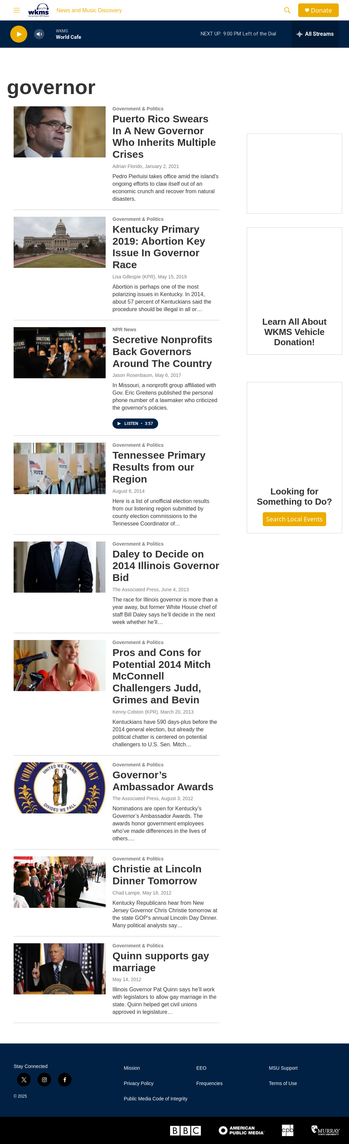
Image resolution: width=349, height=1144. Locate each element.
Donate (321, 10)
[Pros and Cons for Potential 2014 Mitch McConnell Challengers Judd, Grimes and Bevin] (60, 665)
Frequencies (209, 1083)
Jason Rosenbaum (132, 375)
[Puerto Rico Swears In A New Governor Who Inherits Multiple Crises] (60, 131)
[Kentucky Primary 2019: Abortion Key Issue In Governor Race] (60, 242)
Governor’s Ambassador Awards (163, 780)
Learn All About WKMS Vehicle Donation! (294, 332)
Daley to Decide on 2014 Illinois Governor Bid (165, 565)
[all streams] (315, 34)
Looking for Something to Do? (294, 496)
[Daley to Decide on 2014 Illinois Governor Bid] (60, 567)
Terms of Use (283, 1083)
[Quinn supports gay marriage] (60, 968)
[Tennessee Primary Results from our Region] (60, 468)
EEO (201, 1068)
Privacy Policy (138, 1083)
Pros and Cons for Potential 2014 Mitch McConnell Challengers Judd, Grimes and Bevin (161, 676)
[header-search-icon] (287, 10)
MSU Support (283, 1068)
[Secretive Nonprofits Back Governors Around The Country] (60, 352)
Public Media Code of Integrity (155, 1098)
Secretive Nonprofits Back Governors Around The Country (162, 351)
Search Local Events (294, 519)
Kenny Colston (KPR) (135, 712)
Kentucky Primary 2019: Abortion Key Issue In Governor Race (158, 247)
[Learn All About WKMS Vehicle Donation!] (294, 267)
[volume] (39, 34)
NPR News (124, 329)
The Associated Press (135, 589)
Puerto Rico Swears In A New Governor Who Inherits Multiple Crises (164, 136)
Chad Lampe (126, 893)
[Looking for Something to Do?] (294, 429)
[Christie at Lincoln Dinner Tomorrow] (60, 881)
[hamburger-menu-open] (16, 10)
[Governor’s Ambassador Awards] (60, 787)
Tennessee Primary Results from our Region (159, 467)
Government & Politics (138, 108)
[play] (18, 34)
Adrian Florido (127, 166)
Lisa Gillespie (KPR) (133, 276)
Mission (132, 1068)
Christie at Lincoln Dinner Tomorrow (157, 874)
